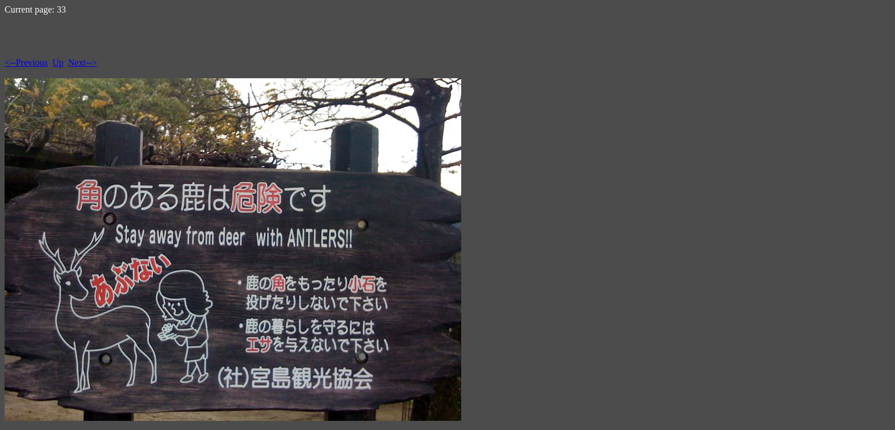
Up (58, 62)
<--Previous (26, 62)
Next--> (82, 62)
